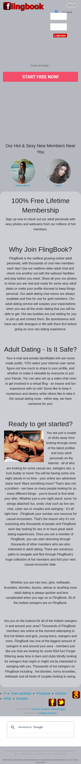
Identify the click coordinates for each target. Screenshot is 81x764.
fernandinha (23, 185)
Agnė (58, 185)
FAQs (7, 698)
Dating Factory (48, 713)
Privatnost (43, 693)
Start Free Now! (40, 76)
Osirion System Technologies (48, 709)
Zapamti (56, 11)
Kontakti (22, 698)
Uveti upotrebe (21, 693)
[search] (39, 727)
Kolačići (60, 693)
